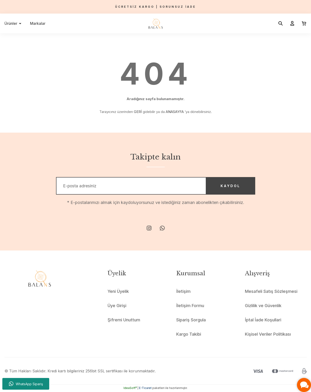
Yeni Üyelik (118, 292)
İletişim (183, 292)
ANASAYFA (175, 111)
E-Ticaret (145, 388)
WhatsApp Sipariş (26, 383)
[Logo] (155, 23)
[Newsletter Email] (155, 186)
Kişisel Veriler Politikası (268, 334)
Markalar (37, 23)
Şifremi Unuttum (124, 320)
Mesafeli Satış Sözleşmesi (271, 292)
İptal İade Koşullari (263, 320)
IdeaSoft (130, 388)
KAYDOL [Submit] (229, 186)
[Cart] (302, 23)
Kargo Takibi (188, 334)
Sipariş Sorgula (191, 320)
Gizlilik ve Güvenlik (263, 306)
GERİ (138, 111)
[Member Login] (290, 23)
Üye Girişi (117, 306)
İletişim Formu (190, 306)
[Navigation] (13, 23)
